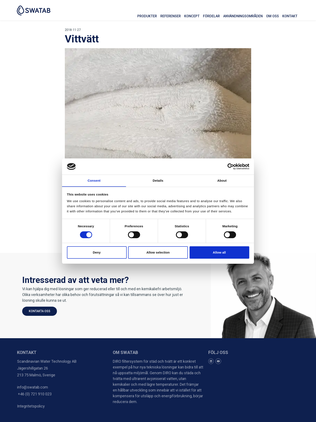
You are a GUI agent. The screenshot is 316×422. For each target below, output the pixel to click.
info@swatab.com (32, 387)
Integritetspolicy (31, 406)
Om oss (272, 16)
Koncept (191, 16)
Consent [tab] (94, 180)
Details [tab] (158, 180)
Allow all (219, 252)
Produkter (147, 16)
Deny (97, 252)
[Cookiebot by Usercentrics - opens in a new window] (230, 166)
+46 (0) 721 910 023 (34, 394)
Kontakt (289, 16)
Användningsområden (242, 16)
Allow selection (158, 252)
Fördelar (211, 16)
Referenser (170, 16)
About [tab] (222, 180)
